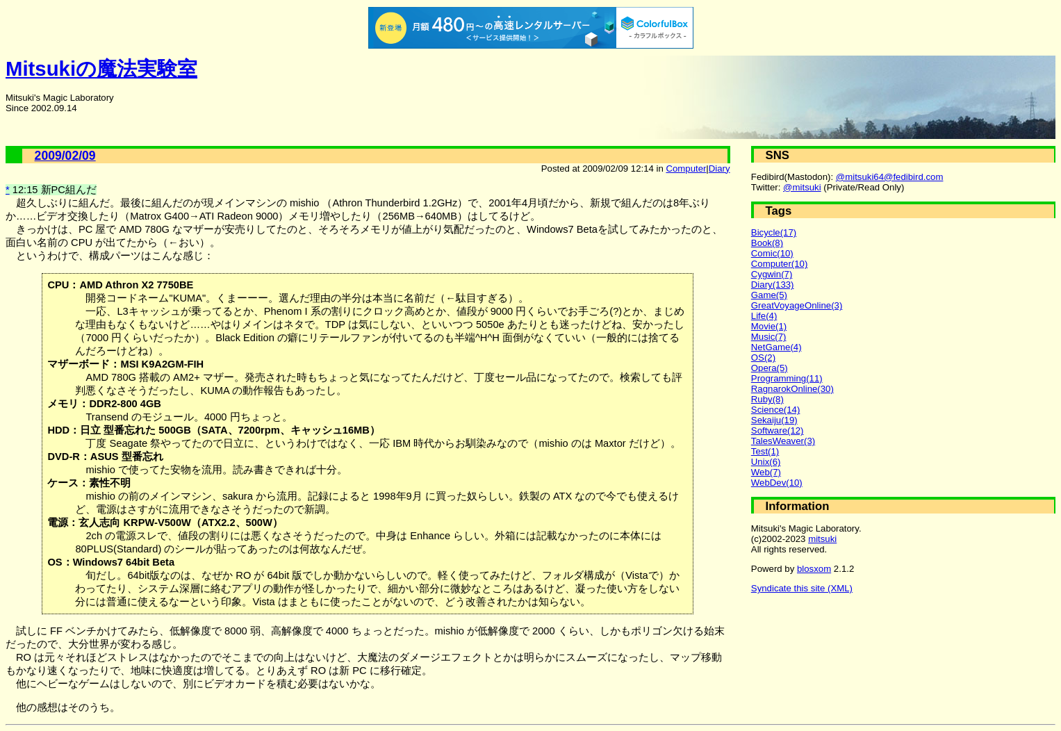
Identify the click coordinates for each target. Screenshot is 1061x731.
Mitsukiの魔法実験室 (101, 68)
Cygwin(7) (772, 274)
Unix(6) (766, 462)
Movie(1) (769, 326)
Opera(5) (769, 368)
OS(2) (763, 357)
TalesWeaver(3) (783, 441)
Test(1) (765, 451)
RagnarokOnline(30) (792, 389)
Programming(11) (787, 378)
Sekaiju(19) (774, 420)
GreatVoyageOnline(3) (797, 305)
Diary (719, 168)
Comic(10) (772, 253)
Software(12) (777, 430)
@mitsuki (802, 187)
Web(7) (766, 472)
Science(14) (775, 409)
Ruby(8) (767, 399)
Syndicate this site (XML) (802, 588)
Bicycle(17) (773, 232)
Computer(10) (779, 263)
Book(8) (767, 243)
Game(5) (769, 295)
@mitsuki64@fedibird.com (890, 177)
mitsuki (822, 539)
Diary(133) (772, 284)
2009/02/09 (65, 156)
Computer (686, 168)
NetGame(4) (776, 347)
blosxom (814, 569)
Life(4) (764, 316)
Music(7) (769, 336)
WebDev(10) (777, 482)
